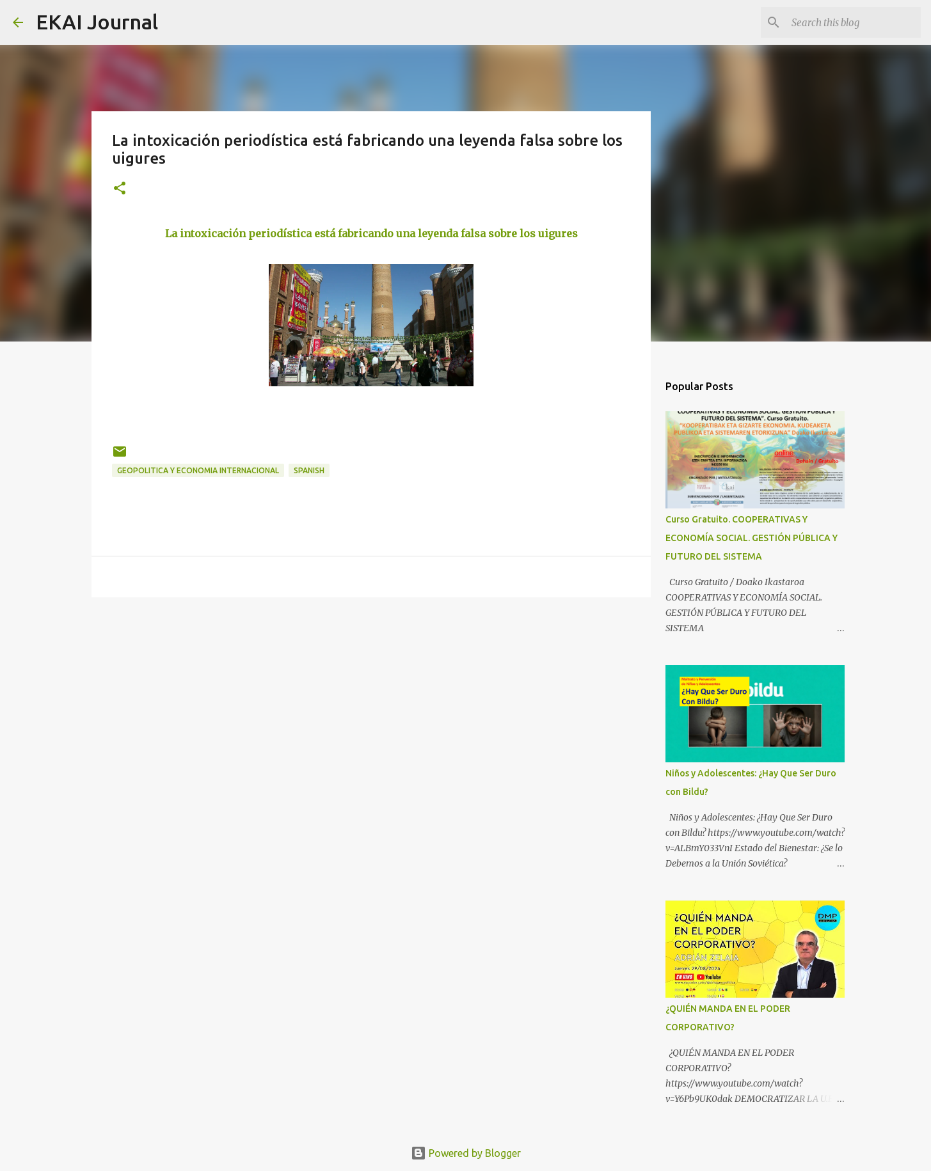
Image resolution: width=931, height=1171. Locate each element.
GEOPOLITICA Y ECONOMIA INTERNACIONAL (198, 470)
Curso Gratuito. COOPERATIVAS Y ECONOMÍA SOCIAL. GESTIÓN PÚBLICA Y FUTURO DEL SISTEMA (751, 538)
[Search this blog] (853, 22)
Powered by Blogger (466, 1153)
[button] (119, 189)
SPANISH (309, 470)
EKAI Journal (97, 21)
